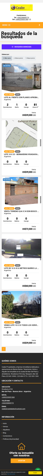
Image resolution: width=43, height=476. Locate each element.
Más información (11, 474)
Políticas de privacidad (11, 439)
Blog (4, 433)
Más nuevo (7, 58)
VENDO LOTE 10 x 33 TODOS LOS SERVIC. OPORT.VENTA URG (21, 325)
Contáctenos (7, 436)
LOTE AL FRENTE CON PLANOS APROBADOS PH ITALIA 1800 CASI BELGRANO (21, 97)
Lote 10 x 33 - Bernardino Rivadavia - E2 (21, 154)
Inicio (5, 423)
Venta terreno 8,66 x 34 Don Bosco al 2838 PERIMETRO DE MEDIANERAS (21, 211)
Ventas (5, 426)
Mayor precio (30, 58)
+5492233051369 (21, 19)
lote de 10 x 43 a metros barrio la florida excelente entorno (21, 268)
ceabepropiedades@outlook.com (13, 409)
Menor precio (18, 58)
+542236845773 (23, 17)
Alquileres (6, 430)
